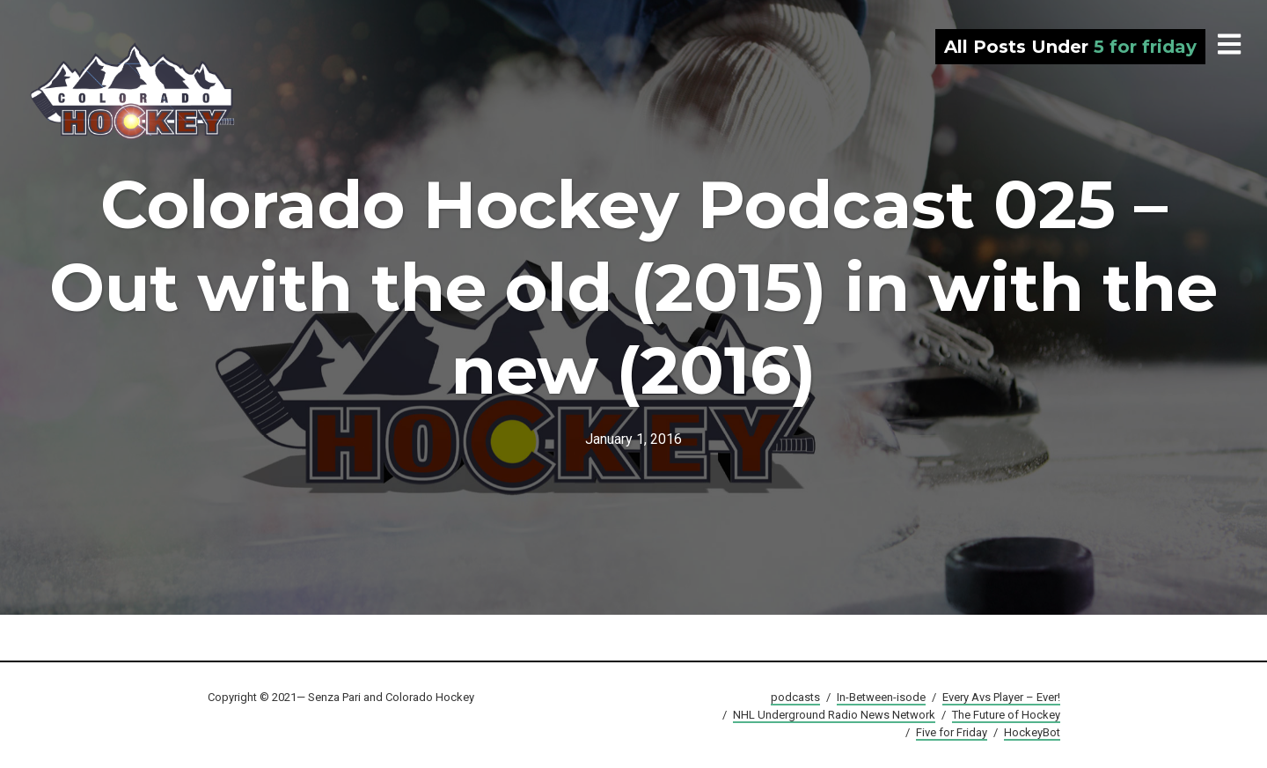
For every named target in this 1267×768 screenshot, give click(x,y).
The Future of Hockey (1006, 714)
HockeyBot (1032, 732)
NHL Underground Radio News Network (834, 714)
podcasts (795, 697)
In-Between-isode (881, 697)
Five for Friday (951, 732)
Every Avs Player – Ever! (1001, 697)
